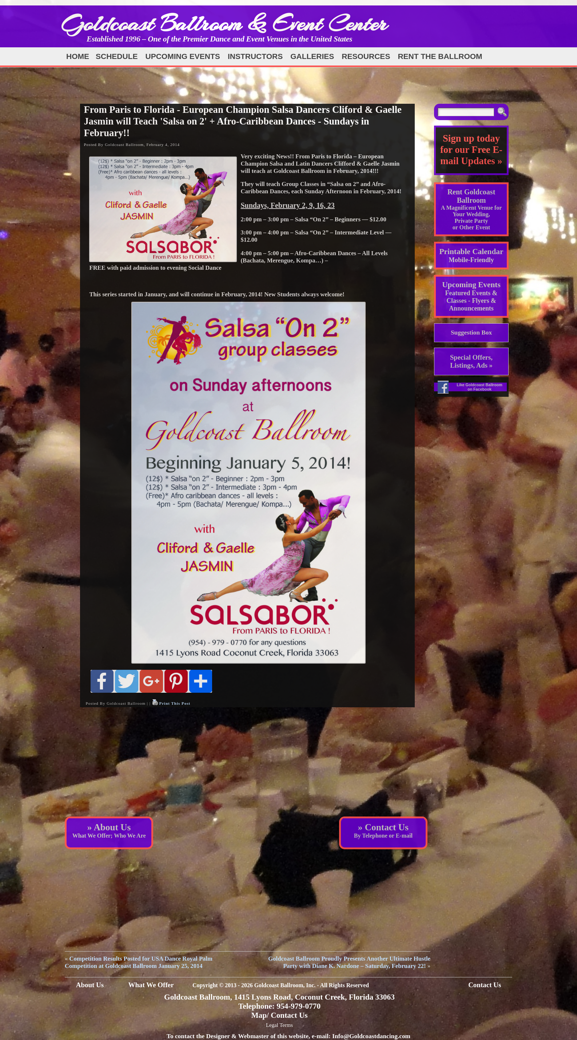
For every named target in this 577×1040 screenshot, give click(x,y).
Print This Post (174, 703)
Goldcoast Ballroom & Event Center (224, 23)
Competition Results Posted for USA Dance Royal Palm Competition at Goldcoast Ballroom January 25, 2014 (138, 962)
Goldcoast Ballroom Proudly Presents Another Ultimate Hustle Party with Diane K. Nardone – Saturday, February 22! (349, 962)
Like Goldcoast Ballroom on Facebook (479, 387)
